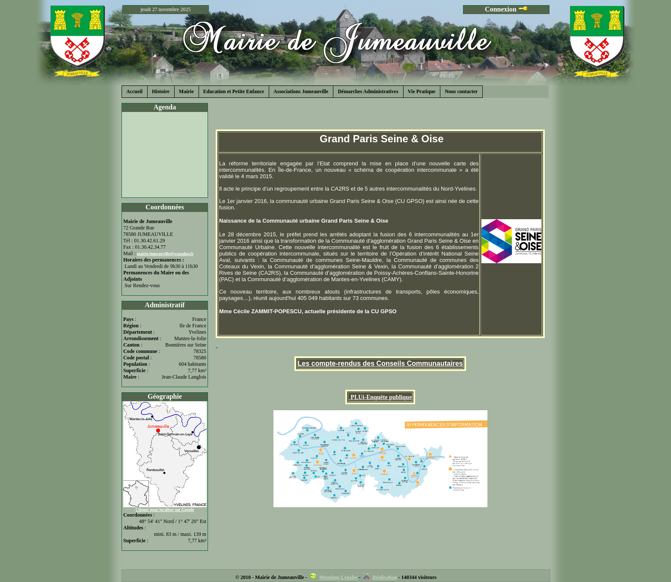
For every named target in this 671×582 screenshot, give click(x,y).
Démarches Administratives (368, 91)
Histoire (160, 91)
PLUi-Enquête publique (381, 397)
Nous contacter (461, 91)
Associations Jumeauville (300, 91)
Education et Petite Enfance (233, 91)
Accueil (134, 91)
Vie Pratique (422, 91)
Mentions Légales (338, 577)
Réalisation (384, 577)
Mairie (186, 91)
